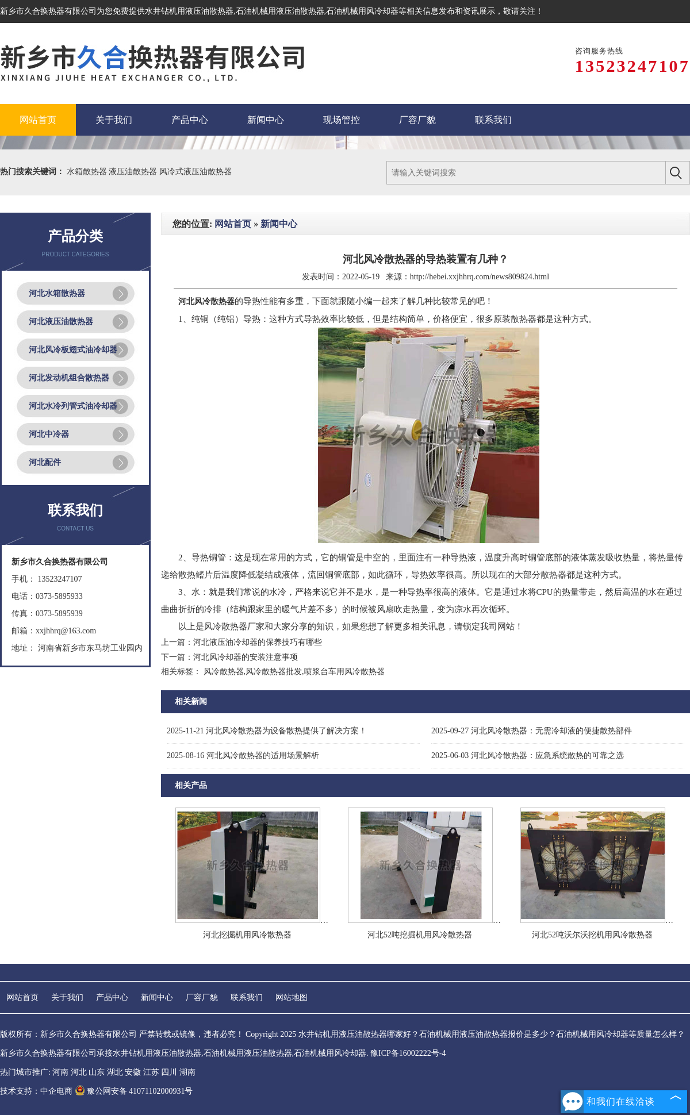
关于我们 (67, 997)
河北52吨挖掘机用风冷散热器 (419, 935)
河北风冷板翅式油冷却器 (73, 349)
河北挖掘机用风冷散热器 (247, 935)
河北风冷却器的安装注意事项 (245, 657)
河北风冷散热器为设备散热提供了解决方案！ (267, 730)
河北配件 (45, 462)
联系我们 (247, 997)
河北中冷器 (49, 434)
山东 (97, 1072)
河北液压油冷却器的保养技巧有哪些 (257, 642)
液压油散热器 (134, 171)
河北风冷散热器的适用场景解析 (243, 755)
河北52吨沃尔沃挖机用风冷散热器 (592, 935)
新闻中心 (278, 224)
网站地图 (291, 997)
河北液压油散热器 (61, 321)
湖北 (115, 1072)
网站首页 (232, 224)
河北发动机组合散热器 (69, 378)
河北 (79, 1072)
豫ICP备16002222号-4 (408, 1053)
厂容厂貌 (202, 997)
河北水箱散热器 (57, 293)
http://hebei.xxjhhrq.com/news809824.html (479, 276)
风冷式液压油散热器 (195, 171)
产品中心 (112, 997)
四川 (169, 1072)
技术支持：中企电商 (36, 1091)
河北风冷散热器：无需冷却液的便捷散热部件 (531, 730)
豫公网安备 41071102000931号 (134, 1091)
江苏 (151, 1072)
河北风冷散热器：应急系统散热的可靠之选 (527, 755)
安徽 (133, 1072)
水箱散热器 (88, 171)
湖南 (187, 1072)
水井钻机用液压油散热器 (189, 11)
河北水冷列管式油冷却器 (73, 406)
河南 (60, 1072)
